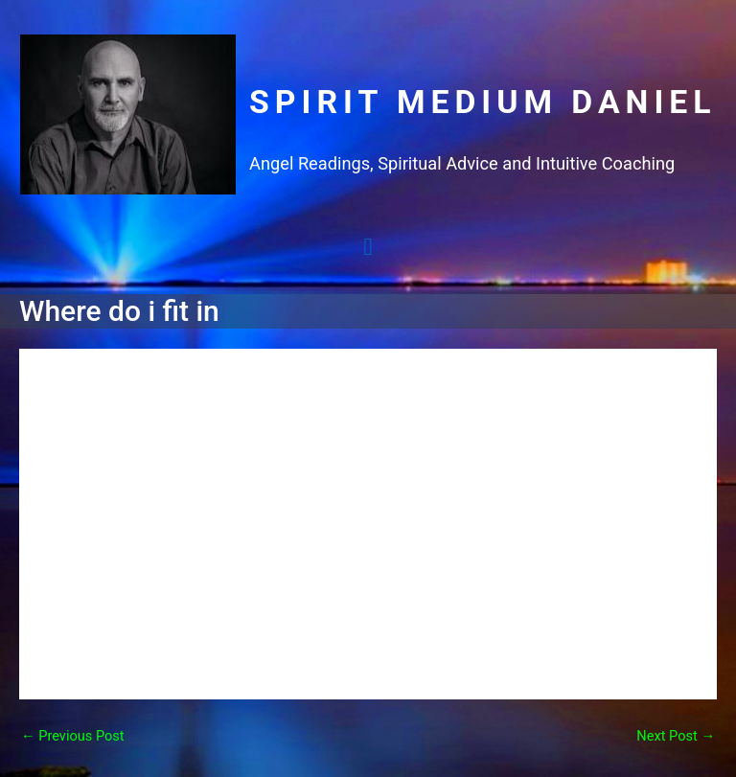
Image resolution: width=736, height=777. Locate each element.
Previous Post (73, 735)
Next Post (675, 735)
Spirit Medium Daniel (482, 102)
